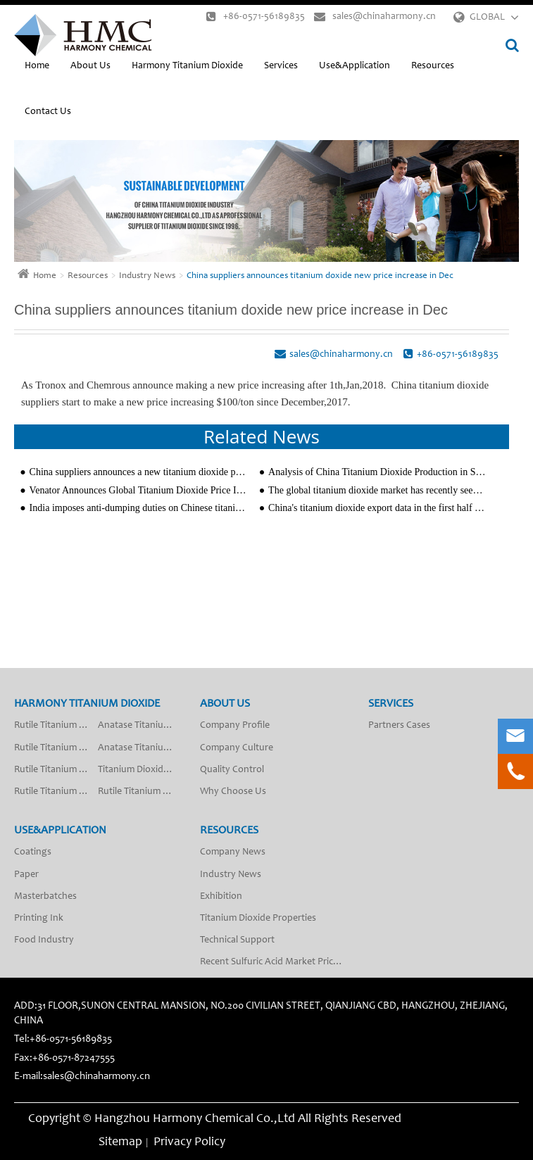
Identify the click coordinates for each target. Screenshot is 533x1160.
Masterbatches (45, 897)
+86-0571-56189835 (255, 16)
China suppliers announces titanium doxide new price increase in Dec (320, 276)
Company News (232, 852)
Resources (432, 66)
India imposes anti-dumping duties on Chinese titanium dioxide (139, 508)
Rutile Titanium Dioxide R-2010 (56, 792)
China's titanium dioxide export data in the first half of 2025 (377, 508)
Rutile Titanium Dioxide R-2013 (56, 748)
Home (37, 66)
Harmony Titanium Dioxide (187, 66)
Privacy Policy (189, 1142)
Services (281, 66)
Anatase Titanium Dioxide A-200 (140, 748)
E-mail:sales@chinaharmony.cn (82, 1076)
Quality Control (232, 770)
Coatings (32, 852)
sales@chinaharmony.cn (375, 16)
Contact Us (48, 112)
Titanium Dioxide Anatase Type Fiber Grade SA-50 (140, 770)
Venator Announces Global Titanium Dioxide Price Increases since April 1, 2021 (139, 490)
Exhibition (221, 897)
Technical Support (237, 940)
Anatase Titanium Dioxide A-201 (140, 726)
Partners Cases (399, 726)
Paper (26, 875)
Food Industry (44, 940)
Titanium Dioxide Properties (258, 918)
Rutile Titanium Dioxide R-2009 (56, 770)
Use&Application (354, 66)
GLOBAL (487, 18)
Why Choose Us (233, 792)
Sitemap (120, 1142)
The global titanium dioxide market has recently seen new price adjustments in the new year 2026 (377, 490)
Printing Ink (38, 918)
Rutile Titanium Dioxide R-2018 (140, 792)
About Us (90, 66)
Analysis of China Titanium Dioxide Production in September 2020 (377, 472)
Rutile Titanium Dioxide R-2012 (56, 726)
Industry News (147, 276)
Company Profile (235, 726)
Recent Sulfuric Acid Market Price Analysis (275, 962)
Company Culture (236, 748)
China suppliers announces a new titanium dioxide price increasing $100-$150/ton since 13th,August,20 (139, 472)
